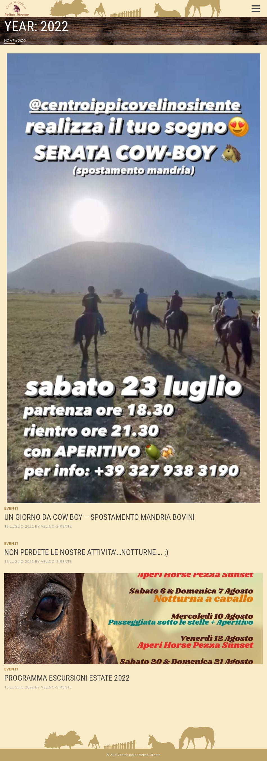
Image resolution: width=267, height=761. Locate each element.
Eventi (11, 508)
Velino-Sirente (56, 526)
